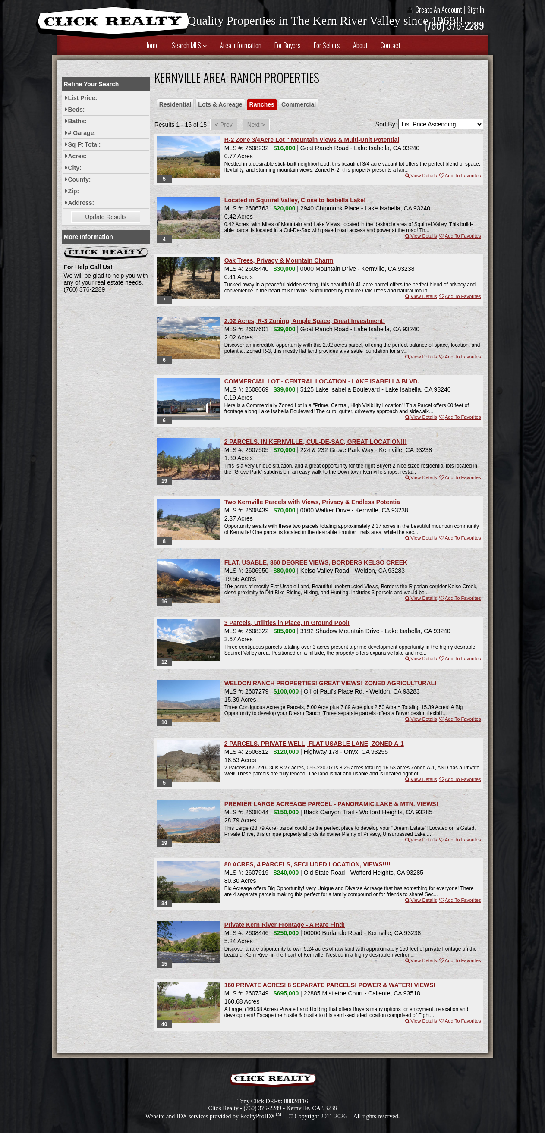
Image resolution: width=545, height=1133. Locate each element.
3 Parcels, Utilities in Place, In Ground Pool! (287, 622)
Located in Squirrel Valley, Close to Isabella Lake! (295, 200)
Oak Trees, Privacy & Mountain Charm (279, 260)
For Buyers (287, 45)
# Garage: (82, 132)
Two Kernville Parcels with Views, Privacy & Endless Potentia (312, 502)
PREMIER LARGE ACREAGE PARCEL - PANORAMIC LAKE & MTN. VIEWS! (331, 803)
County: (79, 179)
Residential (175, 104)
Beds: (76, 109)
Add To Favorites (459, 175)
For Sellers (327, 45)
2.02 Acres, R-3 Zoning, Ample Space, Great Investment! (304, 320)
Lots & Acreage (220, 104)
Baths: (77, 121)
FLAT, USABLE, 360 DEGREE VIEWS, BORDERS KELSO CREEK (315, 562)
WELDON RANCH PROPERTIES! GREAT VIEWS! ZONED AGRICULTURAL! (330, 683)
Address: (81, 202)
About (360, 45)
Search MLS (189, 45)
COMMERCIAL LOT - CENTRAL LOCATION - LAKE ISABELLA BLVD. (321, 381)
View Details (420, 175)
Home (152, 45)
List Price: (83, 97)
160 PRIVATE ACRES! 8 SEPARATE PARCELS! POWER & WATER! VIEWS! (330, 985)
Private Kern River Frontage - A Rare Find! (284, 924)
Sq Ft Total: (84, 144)
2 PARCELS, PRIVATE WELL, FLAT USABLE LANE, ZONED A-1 (314, 743)
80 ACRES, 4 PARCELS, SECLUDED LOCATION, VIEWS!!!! (307, 864)
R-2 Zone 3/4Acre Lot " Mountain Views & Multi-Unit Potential (311, 139)
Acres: (77, 156)
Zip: (73, 191)
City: (75, 167)
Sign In (475, 9)
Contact (390, 45)
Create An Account (439, 9)
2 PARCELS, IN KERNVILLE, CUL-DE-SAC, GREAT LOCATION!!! (315, 441)
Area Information (240, 45)
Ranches (261, 104)
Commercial (298, 104)
